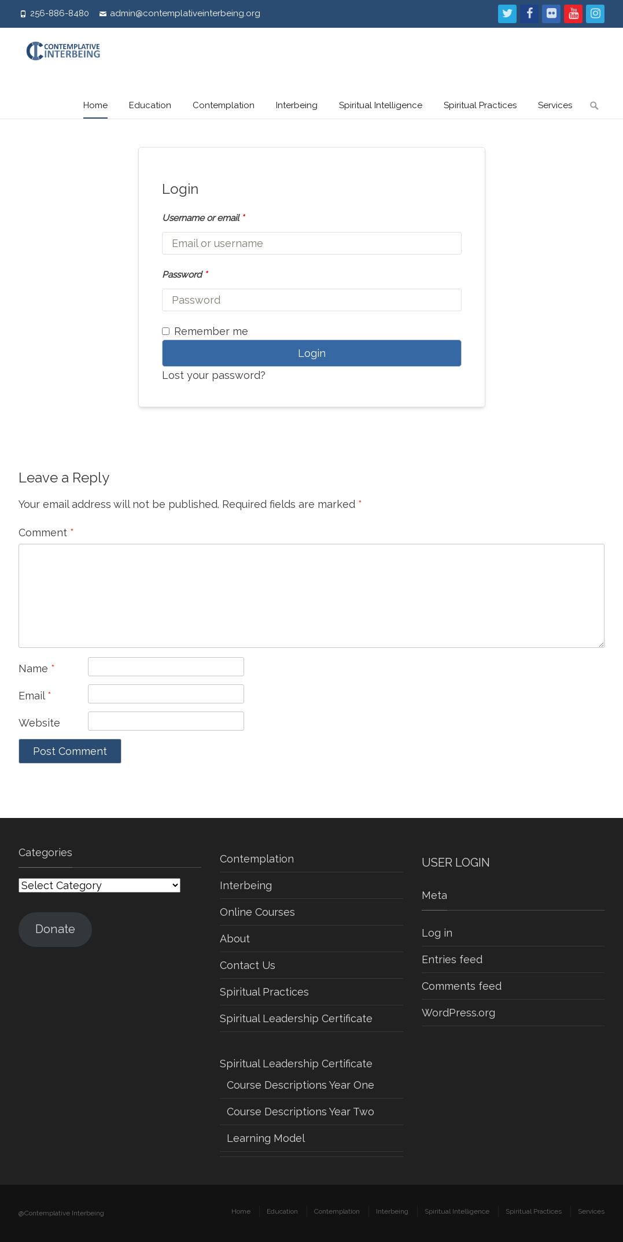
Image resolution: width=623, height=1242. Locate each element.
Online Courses (257, 912)
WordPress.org (458, 1013)
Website (39, 723)
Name (37, 668)
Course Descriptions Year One (300, 1085)
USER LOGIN (456, 862)
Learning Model (266, 1138)
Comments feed (462, 986)
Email (35, 696)
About (235, 939)
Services (555, 105)
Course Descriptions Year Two (300, 1111)
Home (95, 105)
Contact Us (247, 965)
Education (150, 105)
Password (184, 274)
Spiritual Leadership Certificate (296, 1018)
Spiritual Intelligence (380, 105)
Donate (55, 929)
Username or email (203, 217)
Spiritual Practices (480, 105)
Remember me (205, 331)
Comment (46, 532)
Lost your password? (214, 375)
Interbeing (297, 105)
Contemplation (224, 105)
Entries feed (452, 959)
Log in (437, 933)
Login (312, 353)
